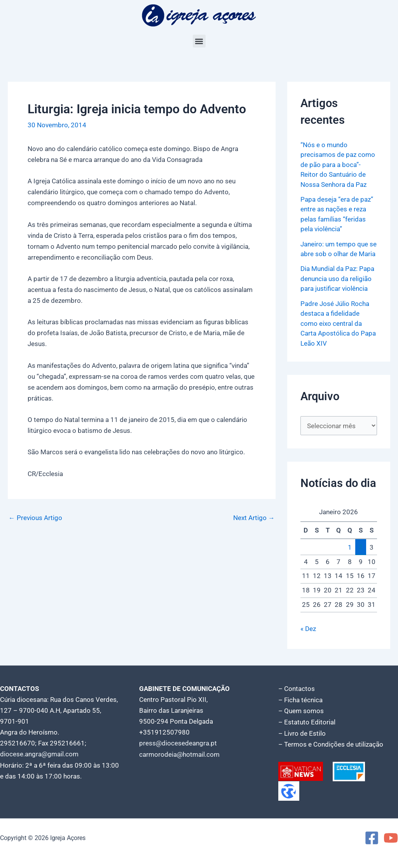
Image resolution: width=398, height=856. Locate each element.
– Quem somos (301, 710)
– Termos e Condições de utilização (330, 743)
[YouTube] (391, 837)
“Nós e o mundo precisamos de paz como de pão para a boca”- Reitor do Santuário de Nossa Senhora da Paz (337, 164)
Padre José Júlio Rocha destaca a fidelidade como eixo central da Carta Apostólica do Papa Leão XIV (338, 323)
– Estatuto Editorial (306, 721)
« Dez (308, 629)
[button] (199, 41)
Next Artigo (254, 518)
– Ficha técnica (300, 699)
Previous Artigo (35, 518)
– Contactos (296, 689)
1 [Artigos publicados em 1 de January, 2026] (350, 547)
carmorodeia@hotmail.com (179, 754)
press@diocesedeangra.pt (178, 743)
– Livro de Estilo (302, 732)
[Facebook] (372, 837)
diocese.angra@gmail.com (39, 754)
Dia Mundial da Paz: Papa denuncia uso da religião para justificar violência (337, 278)
